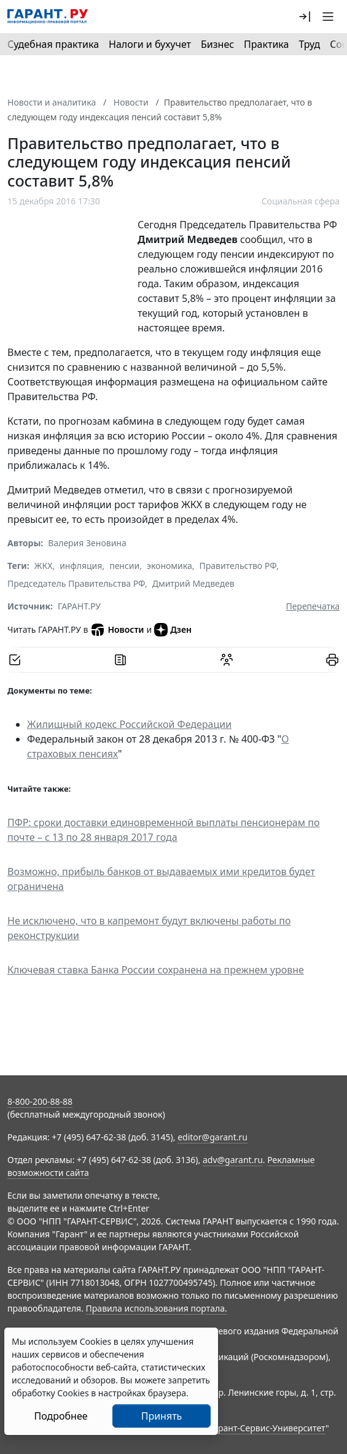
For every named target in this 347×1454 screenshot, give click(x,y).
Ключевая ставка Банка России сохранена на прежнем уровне (155, 969)
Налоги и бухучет (150, 44)
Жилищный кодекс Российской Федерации (129, 724)
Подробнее (60, 1416)
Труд (309, 44)
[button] (304, 16)
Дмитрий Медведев (193, 583)
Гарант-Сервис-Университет (267, 1428)
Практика (266, 44)
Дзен (173, 629)
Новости (117, 629)
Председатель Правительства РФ (76, 583)
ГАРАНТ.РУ (79, 606)
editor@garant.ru (212, 1137)
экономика (169, 565)
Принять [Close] (161, 1416)
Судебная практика (53, 44)
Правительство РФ (237, 565)
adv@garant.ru (233, 1160)
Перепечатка (313, 606)
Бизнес (217, 44)
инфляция (81, 565)
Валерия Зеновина (87, 543)
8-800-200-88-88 (39, 1101)
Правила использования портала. (156, 1308)
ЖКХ (43, 565)
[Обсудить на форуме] (226, 659)
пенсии (124, 565)
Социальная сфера (301, 201)
